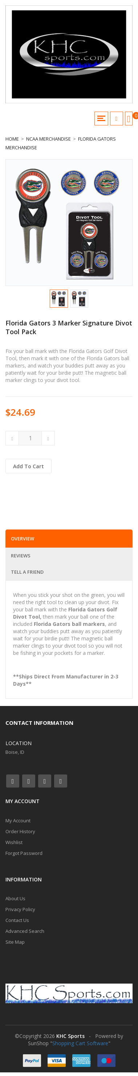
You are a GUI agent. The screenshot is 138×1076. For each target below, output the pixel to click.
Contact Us (17, 920)
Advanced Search (24, 931)
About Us (15, 898)
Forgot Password (23, 853)
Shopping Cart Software (80, 1043)
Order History (20, 831)
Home (12, 139)
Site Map (15, 942)
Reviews (21, 555)
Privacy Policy (20, 909)
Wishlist (14, 842)
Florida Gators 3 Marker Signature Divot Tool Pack (68, 327)
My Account (18, 820)
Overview (22, 538)
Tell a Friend (27, 572)
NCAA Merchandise (48, 139)
